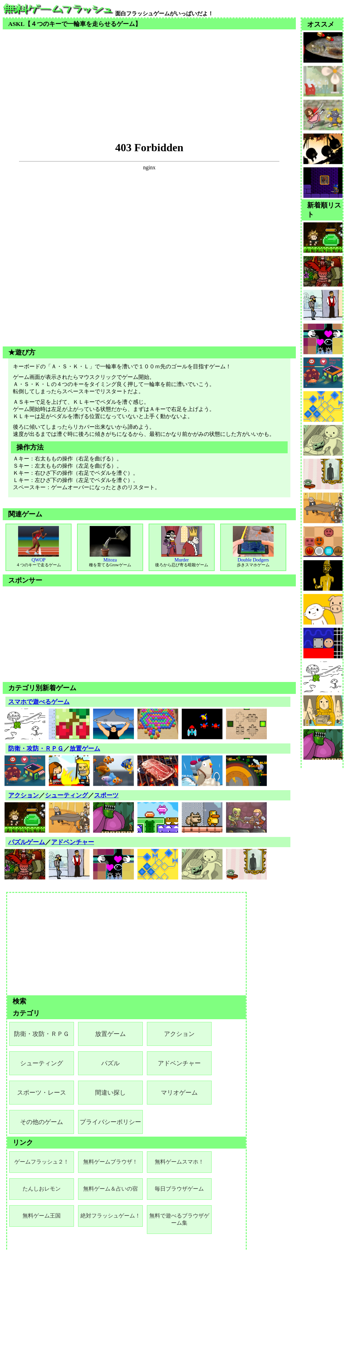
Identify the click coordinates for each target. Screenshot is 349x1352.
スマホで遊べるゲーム (39, 701)
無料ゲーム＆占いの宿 (110, 1189)
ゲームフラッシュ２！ (41, 1162)
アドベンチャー (72, 842)
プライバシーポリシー (110, 1122)
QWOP (38, 546)
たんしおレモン (41, 1189)
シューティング (66, 795)
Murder (181, 546)
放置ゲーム (85, 748)
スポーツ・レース (41, 1092)
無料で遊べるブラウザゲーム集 (179, 1219)
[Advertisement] (149, 77)
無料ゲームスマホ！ (179, 1162)
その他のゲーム (41, 1122)
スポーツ (106, 795)
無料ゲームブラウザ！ (110, 1162)
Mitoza (110, 546)
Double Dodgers (253, 546)
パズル (110, 1063)
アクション (23, 795)
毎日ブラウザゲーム (179, 1189)
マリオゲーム (179, 1092)
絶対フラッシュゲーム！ (110, 1216)
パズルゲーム (26, 842)
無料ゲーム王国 (41, 1216)
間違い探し (110, 1092)
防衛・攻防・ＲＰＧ (35, 748)
